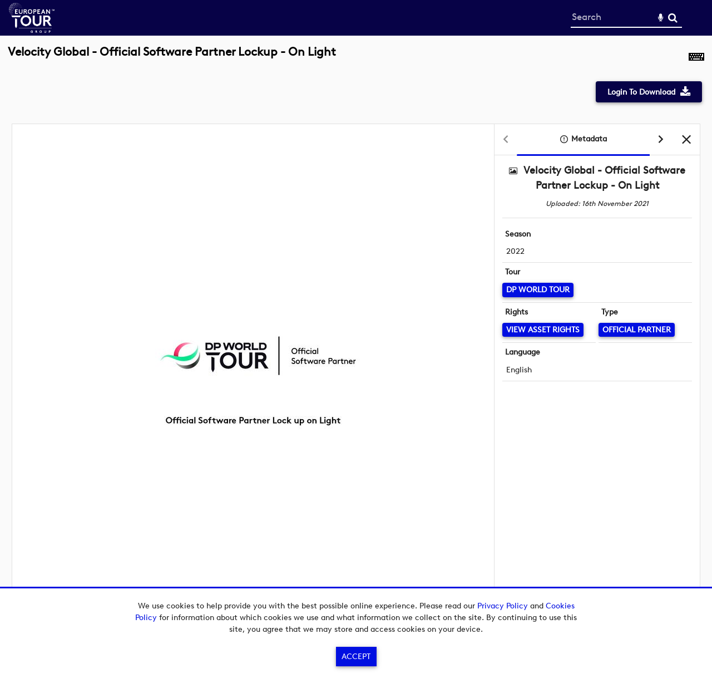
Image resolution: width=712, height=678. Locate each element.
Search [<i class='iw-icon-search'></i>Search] (673, 17)
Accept (356, 656)
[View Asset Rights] (543, 330)
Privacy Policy (502, 606)
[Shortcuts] (696, 57)
